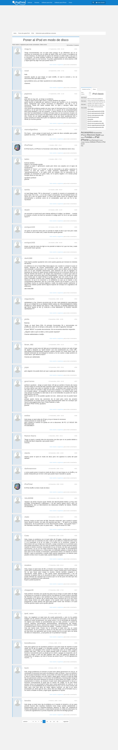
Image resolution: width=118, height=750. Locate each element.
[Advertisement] (49, 18)
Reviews (36, 2)
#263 (75, 498)
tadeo (26, 159)
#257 (75, 381)
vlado (26, 517)
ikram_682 (28, 345)
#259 (75, 435)
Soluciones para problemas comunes (46, 33)
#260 (75, 453)
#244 (75, 93)
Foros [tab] (94, 89)
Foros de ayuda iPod (24, 33)
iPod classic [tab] (82, 93)
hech (26, 668)
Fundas (88, 137)
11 (50, 721)
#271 (75, 700)
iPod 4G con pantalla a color (95, 121)
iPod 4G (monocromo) (93, 117)
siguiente (65, 721)
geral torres (29, 381)
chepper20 (28, 590)
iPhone (85, 139)
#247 (75, 159)
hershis (27, 701)
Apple (98, 135)
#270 (75, 668)
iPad (97, 137)
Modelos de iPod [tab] (86, 89)
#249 (75, 210)
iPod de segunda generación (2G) (96, 125)
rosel (26, 71)
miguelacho (29, 299)
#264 (75, 517)
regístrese (23, 44)
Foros (70, 2)
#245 (75, 129)
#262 (75, 484)
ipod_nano (29, 613)
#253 (75, 299)
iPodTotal (28, 145)
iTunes (101, 140)
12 (54, 721)
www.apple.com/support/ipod (33, 351)
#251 (75, 242)
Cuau (26, 536)
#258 (75, 415)
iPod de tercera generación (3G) (96, 123)
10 (47, 721)
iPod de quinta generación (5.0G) (96, 113)
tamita (27, 190)
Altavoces (91, 135)
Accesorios (87, 132)
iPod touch (95, 140)
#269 (75, 643)
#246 (75, 145)
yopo (26, 367)
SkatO (27, 210)
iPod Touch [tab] (83, 97)
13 (57, 721)
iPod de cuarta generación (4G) (95, 115)
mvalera (27, 565)
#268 (75, 613)
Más (82, 145)
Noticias (30, 2)
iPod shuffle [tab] (84, 107)
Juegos (83, 142)
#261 (75, 468)
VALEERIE (28, 498)
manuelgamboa (31, 129)
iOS (93, 137)
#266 (75, 565)
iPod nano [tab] (83, 101)
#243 (75, 70)
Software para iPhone (60, 2)
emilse (27, 416)
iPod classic (91, 109)
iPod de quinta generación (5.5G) (96, 111)
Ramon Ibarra (30, 436)
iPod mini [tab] (83, 104)
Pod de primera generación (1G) (96, 127)
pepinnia (28, 94)
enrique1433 (29, 227)
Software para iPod (47, 2)
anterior (25, 721)
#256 (75, 367)
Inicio (15, 33)
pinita (26, 319)
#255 (75, 344)
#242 (75, 49)
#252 (75, 258)
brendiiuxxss (30, 643)
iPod (32, 33)
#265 (75, 535)
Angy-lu (27, 49)
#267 (75, 590)
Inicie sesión (15, 44)
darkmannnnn (30, 469)
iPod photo (90, 119)
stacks (27, 453)
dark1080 (28, 258)
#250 (75, 227)
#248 (75, 189)
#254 (75, 319)
